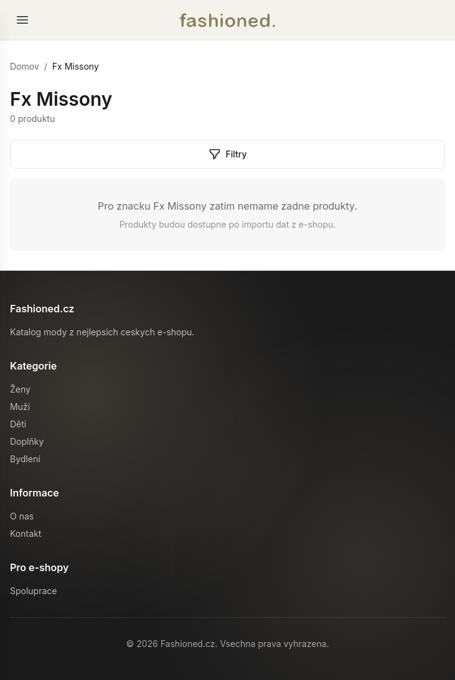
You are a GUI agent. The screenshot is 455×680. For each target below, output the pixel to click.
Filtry (228, 154)
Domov (24, 66)
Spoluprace (33, 590)
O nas (22, 516)
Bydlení (25, 459)
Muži (20, 406)
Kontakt (25, 533)
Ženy (20, 389)
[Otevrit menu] (22, 19)
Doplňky (27, 441)
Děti (18, 424)
